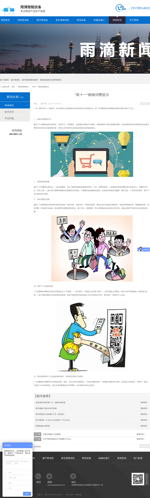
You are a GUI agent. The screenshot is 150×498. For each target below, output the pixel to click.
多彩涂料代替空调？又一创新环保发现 (50, 402)
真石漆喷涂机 (62, 20)
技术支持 (9, 112)
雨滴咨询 (121, 458)
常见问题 (9, 118)
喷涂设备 (81, 20)
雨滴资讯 (117, 20)
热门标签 (138, 458)
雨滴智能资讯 (23, 87)
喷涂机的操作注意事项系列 (50, 80)
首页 (14, 87)
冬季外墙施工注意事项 (51, 434)
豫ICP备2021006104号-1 (54, 495)
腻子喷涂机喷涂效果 (30, 80)
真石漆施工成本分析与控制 (46, 408)
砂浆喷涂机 (23, 20)
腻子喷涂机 (42, 20)
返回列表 (145, 103)
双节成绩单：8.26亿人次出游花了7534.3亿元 (53, 420)
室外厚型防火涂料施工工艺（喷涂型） (50, 414)
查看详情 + (141, 434)
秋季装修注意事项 (43, 426)
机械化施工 (99, 20)
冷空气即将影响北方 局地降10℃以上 (57, 439)
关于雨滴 (133, 20)
